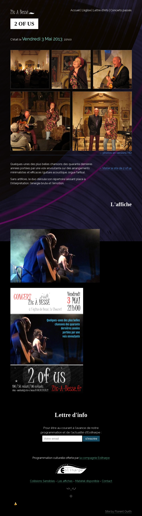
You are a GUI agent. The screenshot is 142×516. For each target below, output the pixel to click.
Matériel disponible (87, 481)
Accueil (75, 10)
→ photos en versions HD (115, 152)
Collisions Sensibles (42, 481)
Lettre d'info (100, 10)
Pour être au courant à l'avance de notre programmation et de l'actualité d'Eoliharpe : (71, 430)
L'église (86, 10)
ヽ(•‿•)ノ (71, 488)
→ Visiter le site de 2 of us (115, 168)
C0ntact (107, 481)
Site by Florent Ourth (118, 511)
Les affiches (65, 481)
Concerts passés (121, 10)
